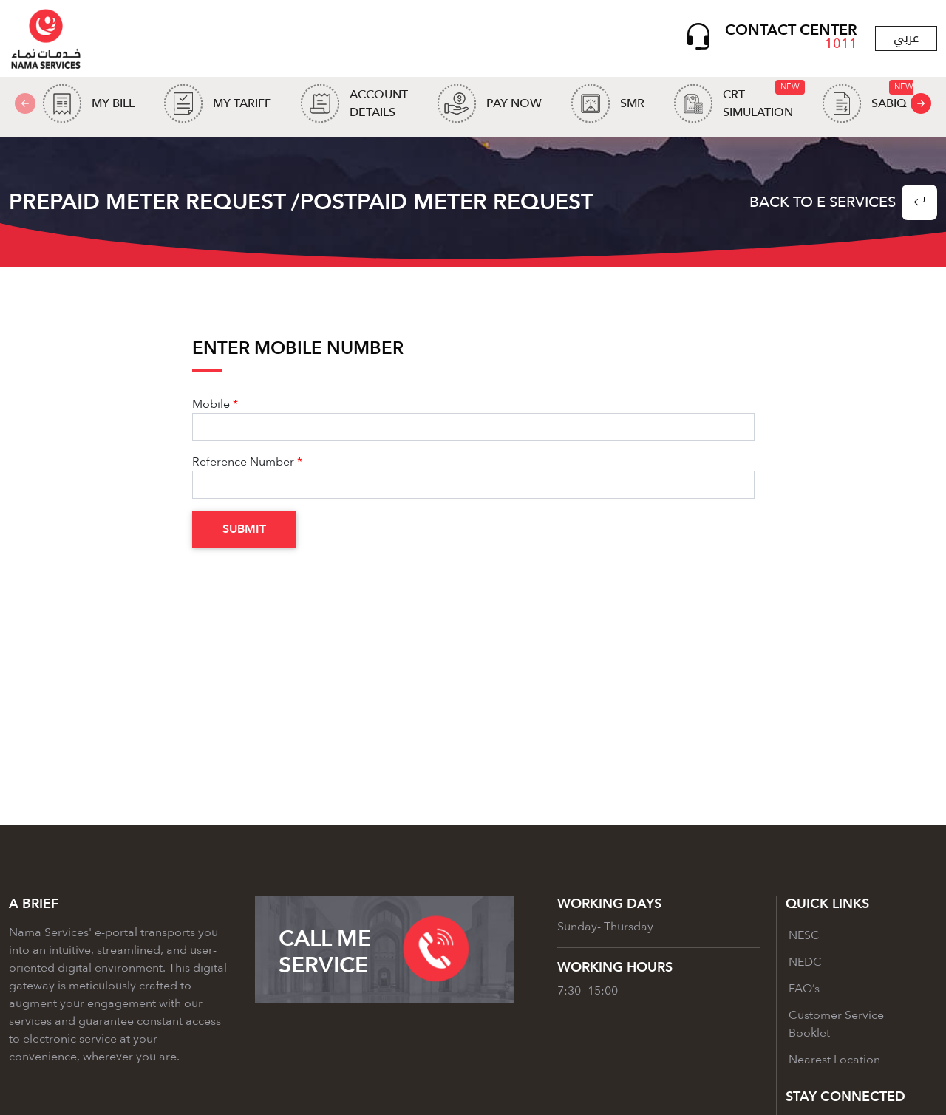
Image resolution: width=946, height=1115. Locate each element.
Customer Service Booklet (836, 1024)
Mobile (211, 404)
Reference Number (243, 462)
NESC (804, 935)
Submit (244, 529)
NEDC (805, 962)
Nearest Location (834, 1059)
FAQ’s (804, 989)
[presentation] (921, 103)
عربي (906, 38)
